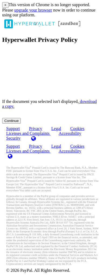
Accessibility (70, 133)
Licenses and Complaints (28, 151)
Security (13, 138)
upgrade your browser (33, 10)
